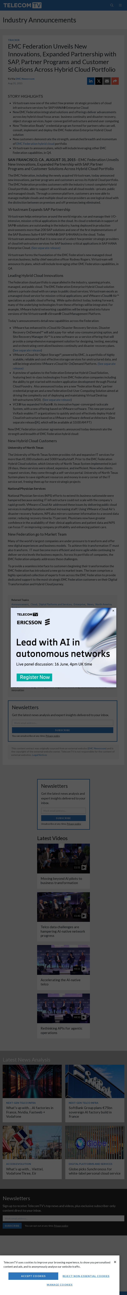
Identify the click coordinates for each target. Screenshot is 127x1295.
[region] (59, 1275)
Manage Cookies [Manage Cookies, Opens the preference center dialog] (59, 1284)
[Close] (115, 1262)
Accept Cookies (33, 1276)
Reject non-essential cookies (86, 1276)
